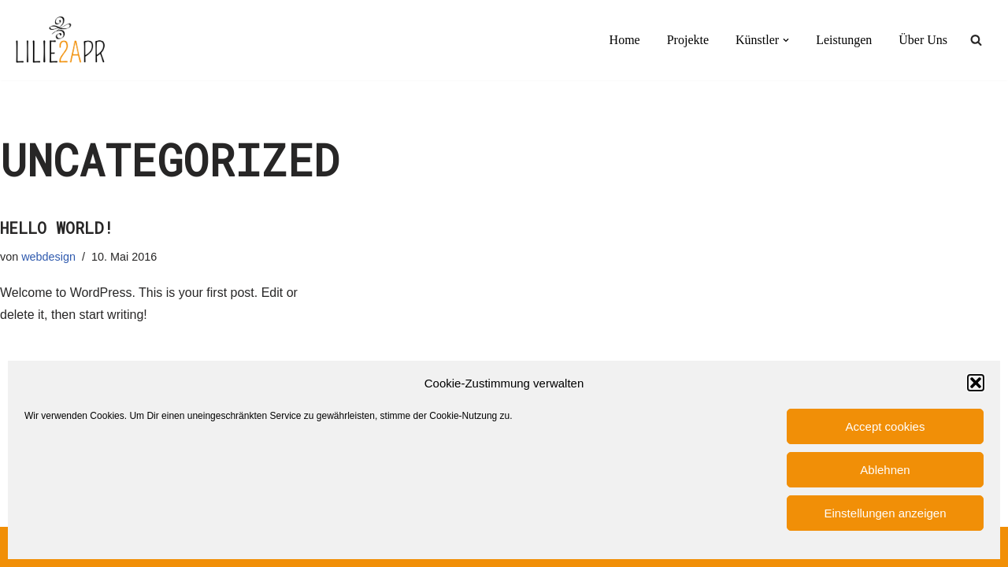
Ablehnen (885, 469)
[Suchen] (976, 40)
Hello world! (56, 227)
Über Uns (923, 39)
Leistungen (844, 39)
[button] (976, 383)
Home (625, 39)
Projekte (688, 39)
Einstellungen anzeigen (885, 513)
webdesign (48, 256)
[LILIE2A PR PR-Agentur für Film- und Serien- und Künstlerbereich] (60, 40)
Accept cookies (885, 426)
